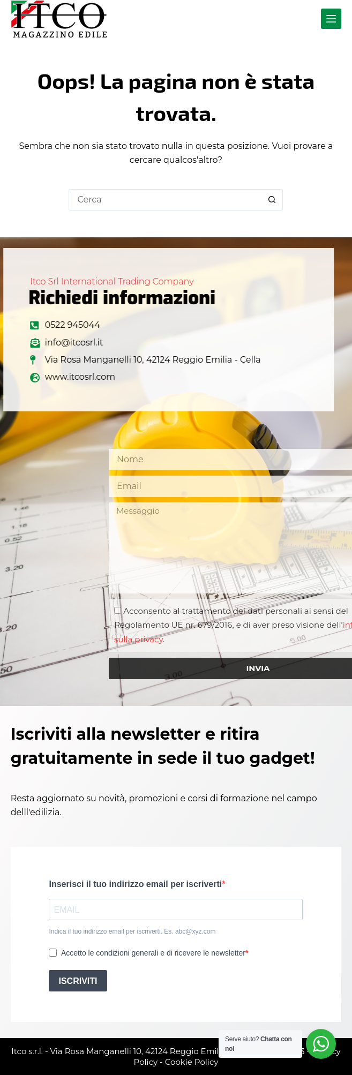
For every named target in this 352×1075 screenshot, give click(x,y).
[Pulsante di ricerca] (272, 200)
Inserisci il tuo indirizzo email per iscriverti (135, 884)
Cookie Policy (192, 1062)
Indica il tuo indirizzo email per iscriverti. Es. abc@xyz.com (132, 931)
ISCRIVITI (77, 981)
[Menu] (331, 19)
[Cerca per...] (165, 200)
